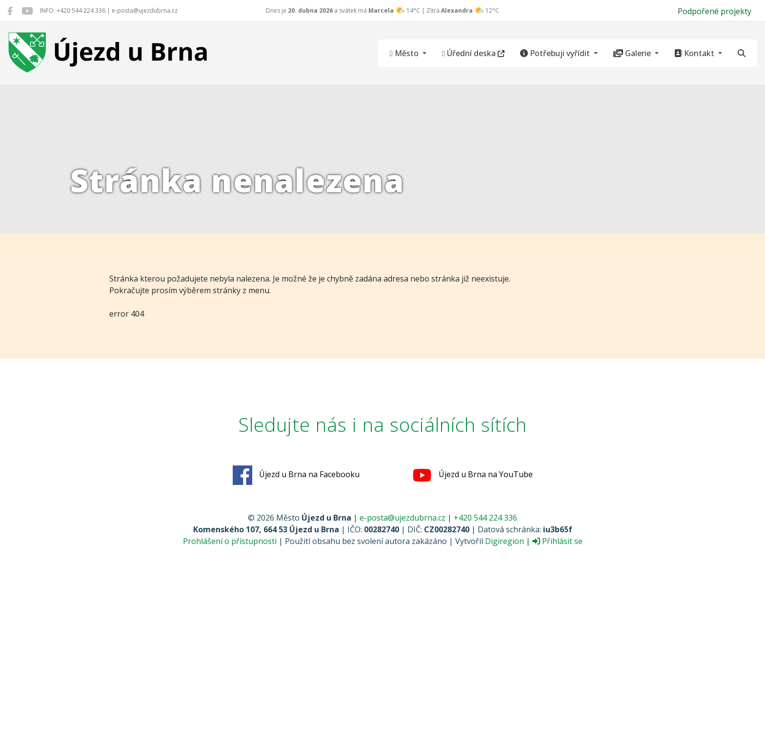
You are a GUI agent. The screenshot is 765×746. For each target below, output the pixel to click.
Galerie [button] (633, 53)
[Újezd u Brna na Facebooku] (10, 11)
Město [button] (405, 53)
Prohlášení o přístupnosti (230, 541)
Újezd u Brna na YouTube (472, 475)
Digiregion (504, 541)
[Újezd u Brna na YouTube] (27, 11)
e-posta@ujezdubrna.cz (402, 517)
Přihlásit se (557, 541)
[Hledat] (741, 53)
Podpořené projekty (714, 11)
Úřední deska (473, 53)
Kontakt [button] (695, 53)
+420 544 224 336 (485, 517)
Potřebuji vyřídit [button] (556, 53)
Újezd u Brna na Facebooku (296, 475)
